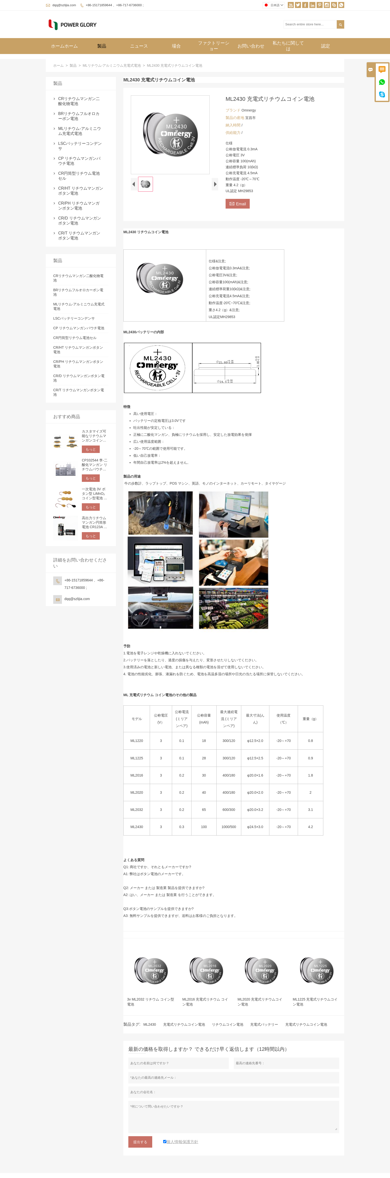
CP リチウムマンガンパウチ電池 (79, 161)
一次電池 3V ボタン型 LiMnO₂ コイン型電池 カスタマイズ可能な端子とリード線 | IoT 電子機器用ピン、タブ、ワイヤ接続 (95, 493)
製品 (101, 46)
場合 (176, 46)
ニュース (139, 46)
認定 (325, 46)
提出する (140, 1142)
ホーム (58, 65)
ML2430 (149, 1024)
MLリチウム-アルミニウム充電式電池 (112, 65)
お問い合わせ (251, 46)
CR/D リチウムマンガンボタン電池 (79, 220)
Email (237, 203)
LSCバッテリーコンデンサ (80, 146)
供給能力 (234, 132)
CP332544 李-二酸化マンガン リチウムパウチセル (94, 464)
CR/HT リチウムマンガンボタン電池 (80, 190)
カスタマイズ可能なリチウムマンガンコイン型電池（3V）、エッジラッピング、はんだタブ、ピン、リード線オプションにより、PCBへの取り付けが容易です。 (94, 436)
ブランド (234, 110)
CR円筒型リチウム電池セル (79, 175)
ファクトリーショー (213, 46)
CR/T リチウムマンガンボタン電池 (79, 235)
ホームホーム (64, 46)
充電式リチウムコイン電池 (184, 1024)
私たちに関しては (288, 46)
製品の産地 (235, 117)
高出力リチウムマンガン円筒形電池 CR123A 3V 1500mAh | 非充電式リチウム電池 (95, 522)
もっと (91, 449)
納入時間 (234, 125)
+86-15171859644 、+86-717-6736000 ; (115, 5)
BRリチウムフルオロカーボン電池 (78, 116)
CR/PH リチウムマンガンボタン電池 (78, 205)
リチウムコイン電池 (227, 1024)
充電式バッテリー (264, 1024)
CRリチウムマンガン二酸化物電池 (79, 101)
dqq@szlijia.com (64, 5)
